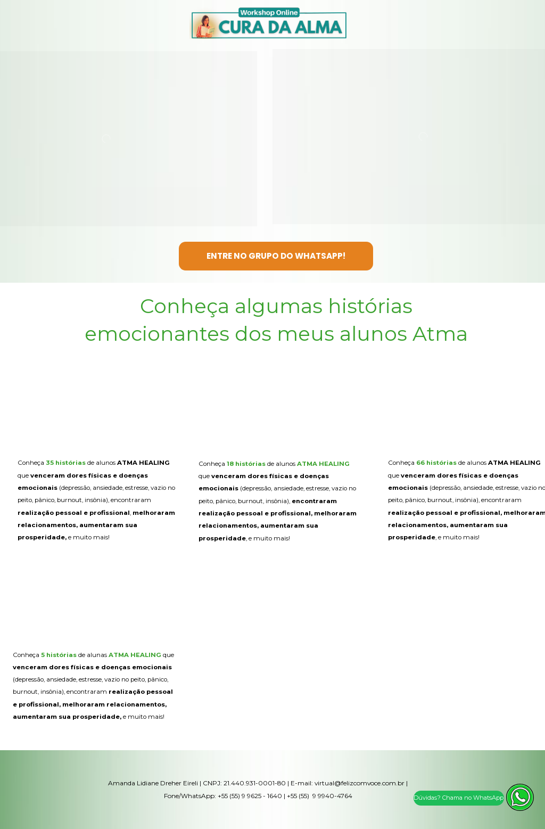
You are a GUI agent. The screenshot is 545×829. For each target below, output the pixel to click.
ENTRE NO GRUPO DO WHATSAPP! (276, 255)
